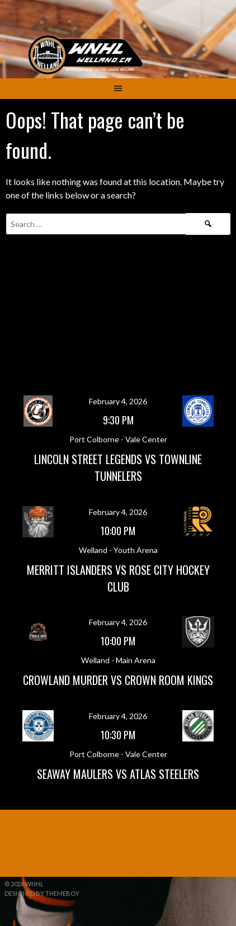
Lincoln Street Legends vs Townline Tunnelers (118, 467)
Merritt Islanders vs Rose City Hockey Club (118, 578)
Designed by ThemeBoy (41, 893)
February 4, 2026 (118, 401)
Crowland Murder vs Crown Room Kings (118, 680)
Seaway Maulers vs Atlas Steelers (118, 774)
